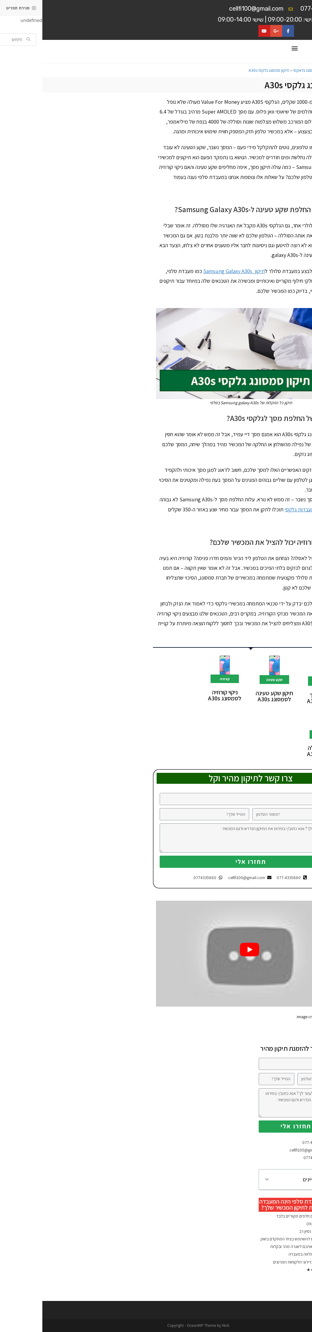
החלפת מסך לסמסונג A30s (281, 698)
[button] (252, 48)
